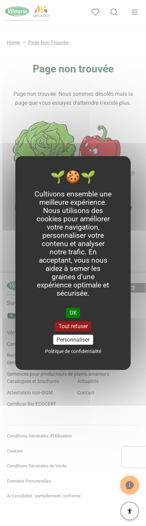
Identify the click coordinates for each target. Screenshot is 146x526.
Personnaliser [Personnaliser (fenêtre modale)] (73, 339)
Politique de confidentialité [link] (73, 351)
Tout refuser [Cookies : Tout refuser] (73, 326)
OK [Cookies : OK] (73, 312)
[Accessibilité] (129, 511)
